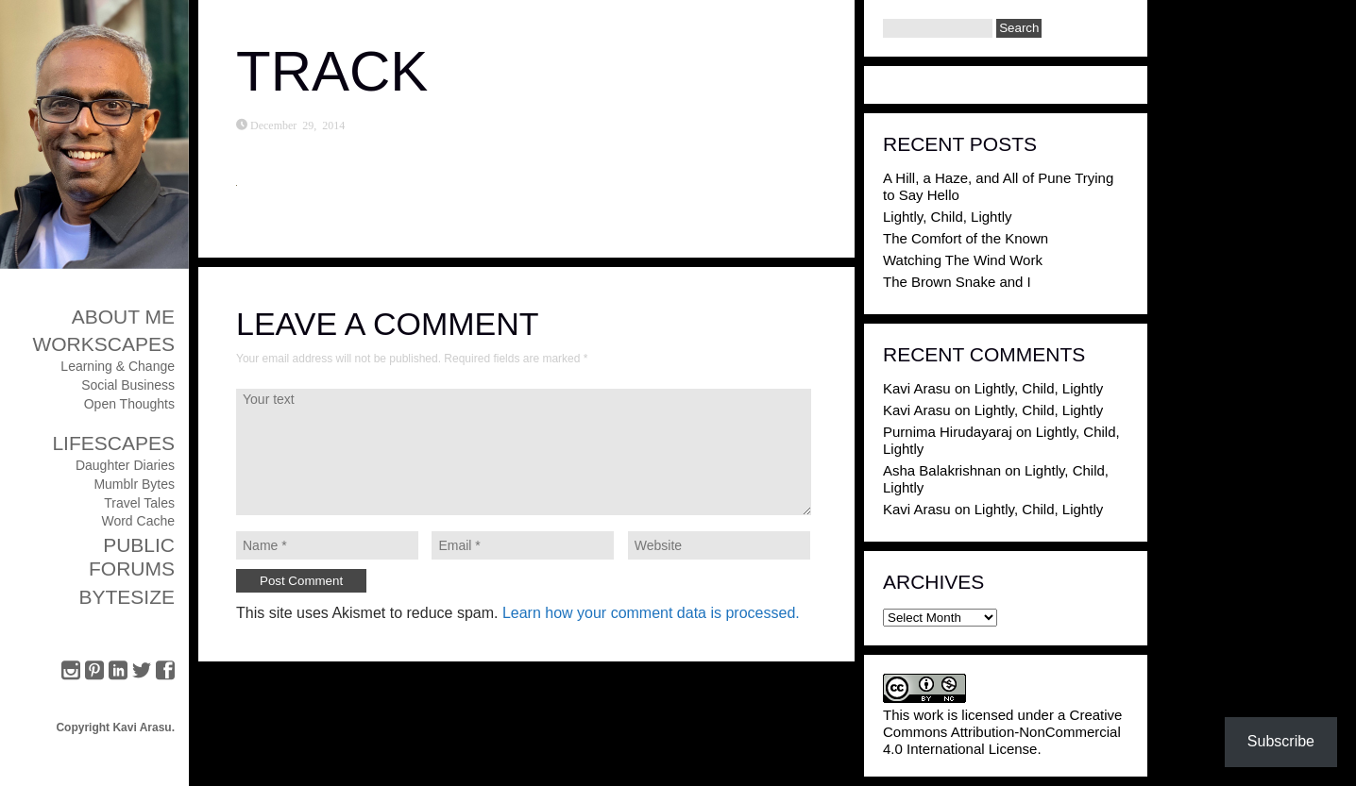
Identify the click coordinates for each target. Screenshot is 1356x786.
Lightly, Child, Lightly (947, 217)
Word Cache (138, 520)
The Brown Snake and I (957, 282)
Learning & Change (117, 366)
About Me (123, 316)
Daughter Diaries (125, 465)
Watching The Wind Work (962, 260)
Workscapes (103, 344)
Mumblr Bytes (134, 484)
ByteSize (126, 597)
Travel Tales (139, 502)
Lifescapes (113, 443)
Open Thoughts (129, 403)
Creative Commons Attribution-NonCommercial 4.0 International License (1002, 732)
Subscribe (1280, 741)
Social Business (128, 385)
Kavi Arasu (917, 388)
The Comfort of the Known (965, 238)
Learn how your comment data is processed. (651, 613)
